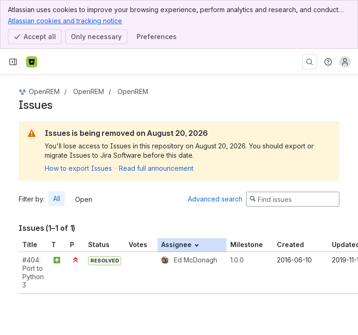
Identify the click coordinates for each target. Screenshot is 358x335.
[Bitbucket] (31, 61)
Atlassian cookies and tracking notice (65, 20)
